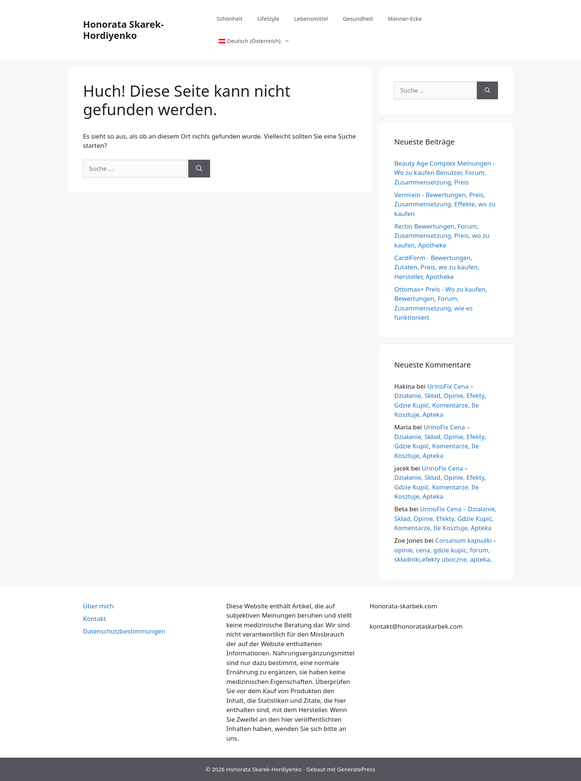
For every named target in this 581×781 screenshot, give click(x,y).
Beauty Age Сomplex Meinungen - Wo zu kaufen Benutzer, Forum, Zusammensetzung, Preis (444, 172)
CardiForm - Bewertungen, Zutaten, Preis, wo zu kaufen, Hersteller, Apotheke (436, 267)
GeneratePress (356, 769)
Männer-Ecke (405, 18)
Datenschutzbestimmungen (124, 631)
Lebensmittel (311, 18)
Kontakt (94, 618)
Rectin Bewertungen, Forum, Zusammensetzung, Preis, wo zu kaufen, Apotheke (441, 235)
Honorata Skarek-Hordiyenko (123, 29)
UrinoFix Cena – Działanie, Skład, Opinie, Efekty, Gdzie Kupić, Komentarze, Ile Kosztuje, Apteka (445, 518)
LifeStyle (268, 18)
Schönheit (230, 18)
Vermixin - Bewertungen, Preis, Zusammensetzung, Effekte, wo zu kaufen (444, 204)
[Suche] (199, 168)
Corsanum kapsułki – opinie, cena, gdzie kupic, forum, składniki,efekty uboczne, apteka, (445, 550)
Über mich (98, 606)
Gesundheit (358, 18)
